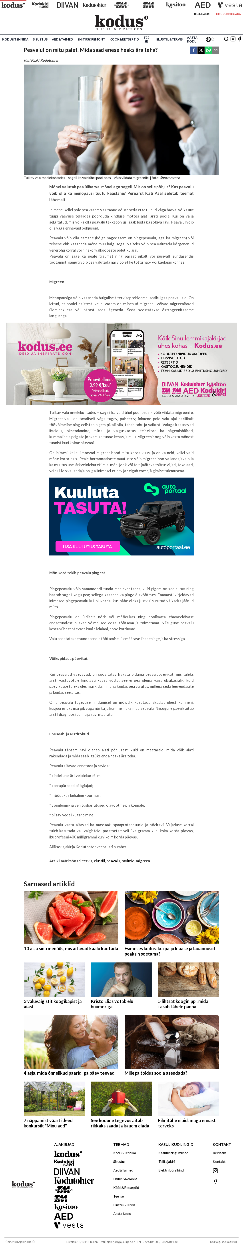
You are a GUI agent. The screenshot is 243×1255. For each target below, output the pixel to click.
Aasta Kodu (192, 39)
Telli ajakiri (201, 13)
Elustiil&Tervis (169, 39)
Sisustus (40, 39)
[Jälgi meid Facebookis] (239, 39)
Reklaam (219, 1153)
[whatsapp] (208, 50)
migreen (143, 860)
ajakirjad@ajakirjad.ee (121, 1242)
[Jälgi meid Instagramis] (233, 39)
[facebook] (193, 50)
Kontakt (219, 1161)
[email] (215, 50)
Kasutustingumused (173, 1153)
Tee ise (146, 39)
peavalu (113, 860)
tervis (87, 860)
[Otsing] (226, 39)
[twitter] (201, 50)
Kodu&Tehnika (15, 39)
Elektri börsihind (171, 1170)
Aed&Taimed (62, 39)
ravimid (128, 860)
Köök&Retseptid (124, 39)
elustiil (99, 860)
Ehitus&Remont (91, 39)
